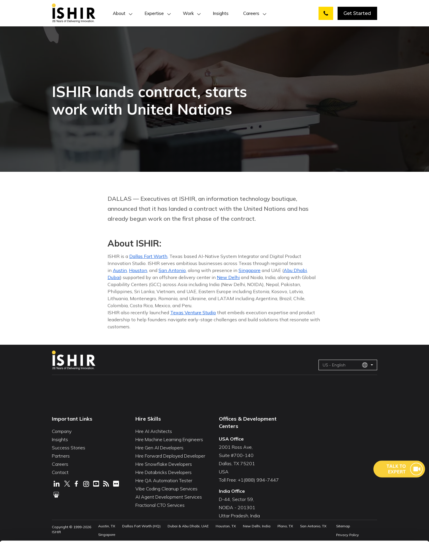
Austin (120, 270)
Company (62, 431)
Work (188, 13)
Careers (251, 13)
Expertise (154, 13)
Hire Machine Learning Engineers (169, 439)
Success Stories (68, 448)
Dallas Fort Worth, (148, 256)
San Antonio (172, 270)
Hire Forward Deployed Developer (170, 456)
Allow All (373, 486)
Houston (138, 270)
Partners (61, 456)
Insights (221, 13)
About (119, 13)
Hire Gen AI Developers (159, 448)
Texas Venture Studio (193, 312)
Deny (373, 522)
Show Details (95, 528)
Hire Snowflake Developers (163, 464)
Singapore (250, 270)
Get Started (357, 13)
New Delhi (228, 277)
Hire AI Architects (153, 431)
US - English (345, 365)
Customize (373, 504)
